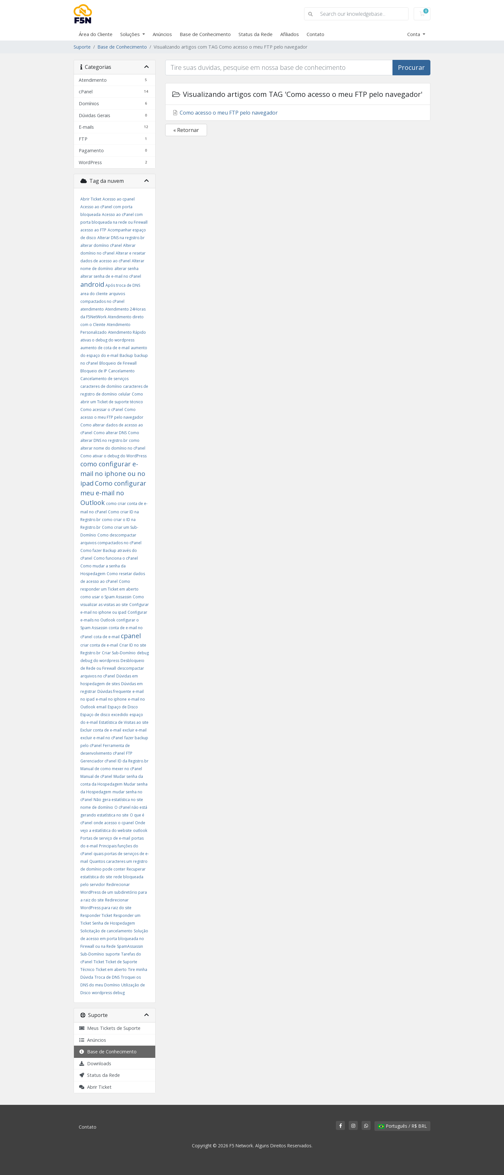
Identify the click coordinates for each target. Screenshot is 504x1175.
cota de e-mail (107, 636)
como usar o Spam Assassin (105, 597)
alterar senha (126, 268)
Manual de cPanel (96, 776)
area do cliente (94, 293)
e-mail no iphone (111, 699)
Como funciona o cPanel (116, 558)
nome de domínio (96, 807)
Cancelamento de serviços (104, 378)
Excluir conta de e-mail (100, 730)
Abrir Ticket (90, 199)
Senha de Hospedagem (113, 923)
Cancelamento (121, 371)
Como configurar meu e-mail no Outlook (113, 493)
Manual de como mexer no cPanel (111, 768)
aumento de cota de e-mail (105, 347)
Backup (126, 355)
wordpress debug (108, 992)
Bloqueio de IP (93, 371)
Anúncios (162, 34)
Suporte (82, 47)
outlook (140, 830)
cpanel (131, 635)
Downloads (95, 1063)
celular (124, 394)
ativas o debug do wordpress (107, 340)
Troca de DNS (107, 977)
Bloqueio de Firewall (118, 363)
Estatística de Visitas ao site (123, 722)
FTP (129, 753)
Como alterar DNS (110, 432)
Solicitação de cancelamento (106, 931)
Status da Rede (256, 34)
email (101, 707)
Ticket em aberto (111, 969)
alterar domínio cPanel (101, 245)
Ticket (99, 962)
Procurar (411, 67)
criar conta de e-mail (99, 645)
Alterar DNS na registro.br (121, 237)
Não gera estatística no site (118, 799)
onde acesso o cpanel (114, 822)
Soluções (130, 34)
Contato (315, 34)
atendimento (92, 309)
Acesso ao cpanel (119, 199)
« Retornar (186, 130)
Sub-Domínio (92, 954)
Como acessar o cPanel (101, 409)
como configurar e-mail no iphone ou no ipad (112, 474)
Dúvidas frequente (114, 691)
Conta (414, 34)
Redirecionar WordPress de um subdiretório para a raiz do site (113, 892)
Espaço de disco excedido (104, 714)
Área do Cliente (96, 34)
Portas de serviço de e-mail (105, 838)
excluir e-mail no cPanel (101, 738)
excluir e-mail (134, 730)
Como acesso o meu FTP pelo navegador (225, 112)
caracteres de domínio (101, 386)
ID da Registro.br (133, 761)
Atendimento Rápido (127, 332)
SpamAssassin (130, 946)
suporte (112, 954)
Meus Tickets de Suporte (109, 1028)
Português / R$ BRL (402, 1126)
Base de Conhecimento (205, 34)
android (92, 284)
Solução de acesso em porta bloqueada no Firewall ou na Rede (114, 938)
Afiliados (289, 34)
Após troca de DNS (122, 285)
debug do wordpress (99, 660)
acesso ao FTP (93, 230)
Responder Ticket (96, 915)
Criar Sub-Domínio (119, 653)
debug (143, 653)
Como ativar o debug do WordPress (113, 456)
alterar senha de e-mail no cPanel (110, 276)
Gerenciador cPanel (98, 761)
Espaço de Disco (123, 707)
